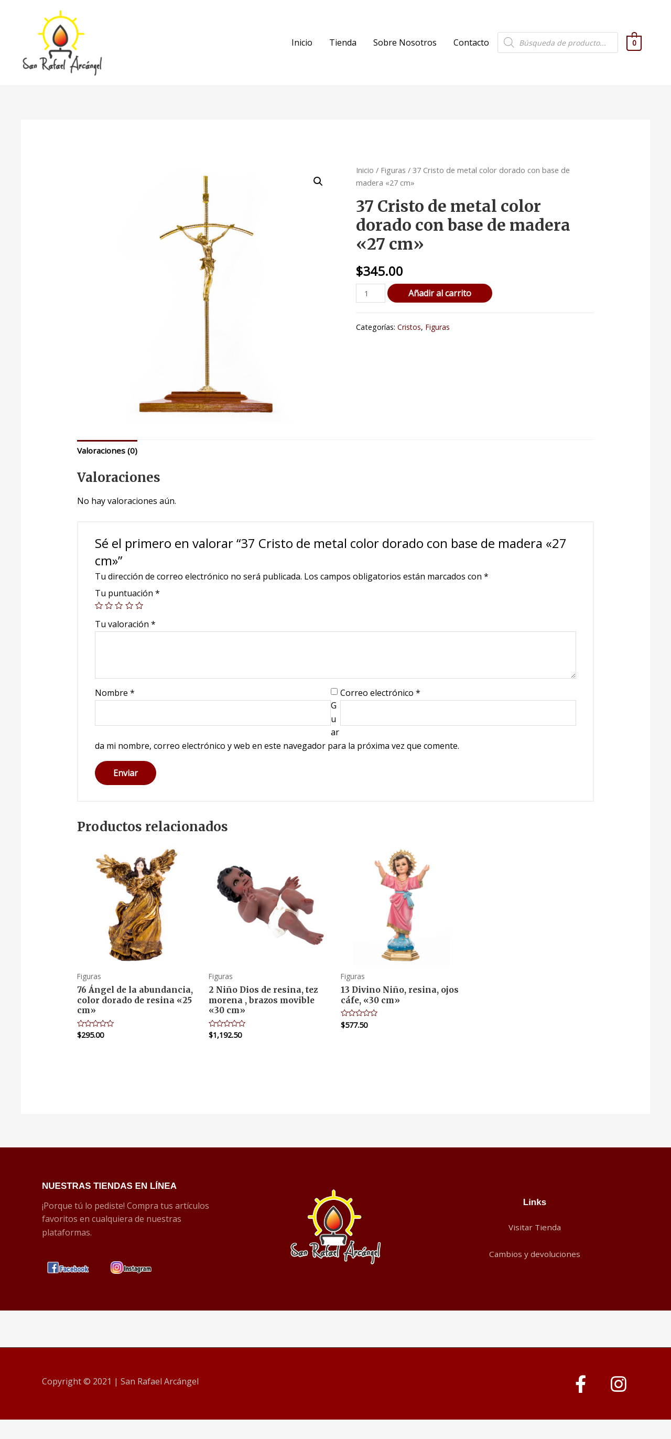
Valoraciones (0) (108, 467)
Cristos (409, 344)
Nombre (115, 710)
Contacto (471, 51)
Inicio (301, 51)
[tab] (108, 468)
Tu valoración (125, 641)
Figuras (393, 186)
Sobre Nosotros (405, 51)
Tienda (342, 51)
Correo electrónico (380, 710)
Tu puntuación (127, 610)
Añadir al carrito (441, 309)
